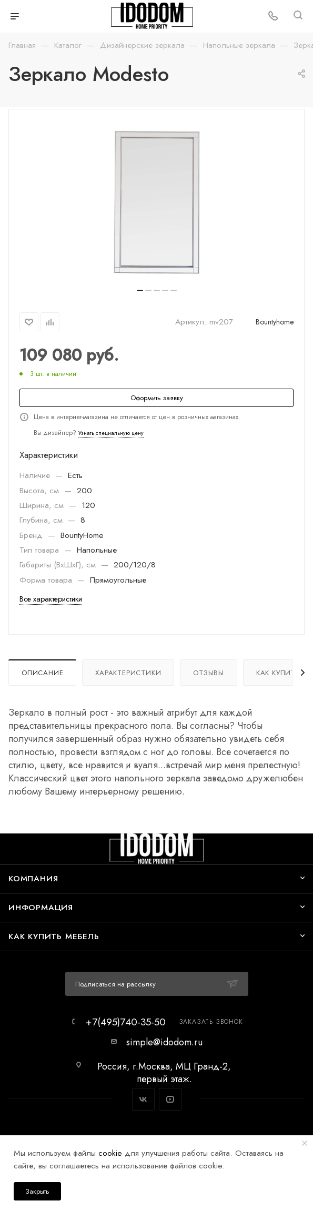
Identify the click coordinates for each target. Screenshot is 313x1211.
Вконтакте (143, 1099)
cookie (110, 1153)
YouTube (170, 1099)
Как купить (278, 673)
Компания (33, 878)
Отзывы (208, 673)
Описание (42, 673)
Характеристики (128, 673)
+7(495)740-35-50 (126, 1022)
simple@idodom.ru (164, 1042)
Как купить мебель (53, 936)
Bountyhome (275, 322)
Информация (40, 907)
